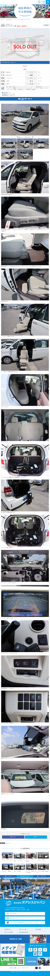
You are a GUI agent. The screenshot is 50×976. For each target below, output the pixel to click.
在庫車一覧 (8, 929)
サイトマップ (25, 967)
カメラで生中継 (9, 932)
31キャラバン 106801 (6, 871)
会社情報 (39, 929)
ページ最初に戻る (41, 876)
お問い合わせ (25, 99)
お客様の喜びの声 (24, 932)
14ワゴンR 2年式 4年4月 (7, 859)
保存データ (8, 843)
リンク (19, 967)
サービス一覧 (23, 929)
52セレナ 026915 (17, 871)
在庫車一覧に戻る (25, 876)
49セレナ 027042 (41, 859)
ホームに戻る (8, 876)
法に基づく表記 (13, 967)
